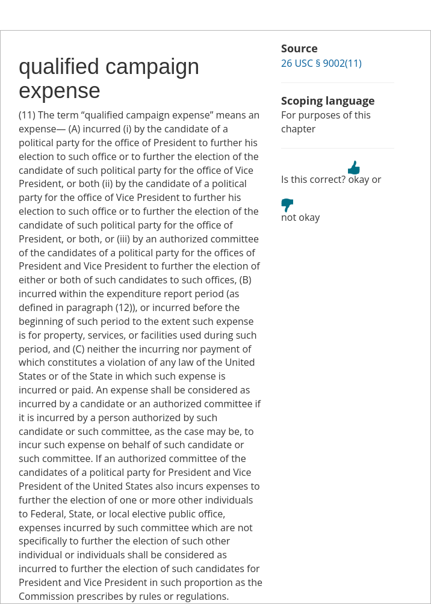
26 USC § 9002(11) (321, 63)
